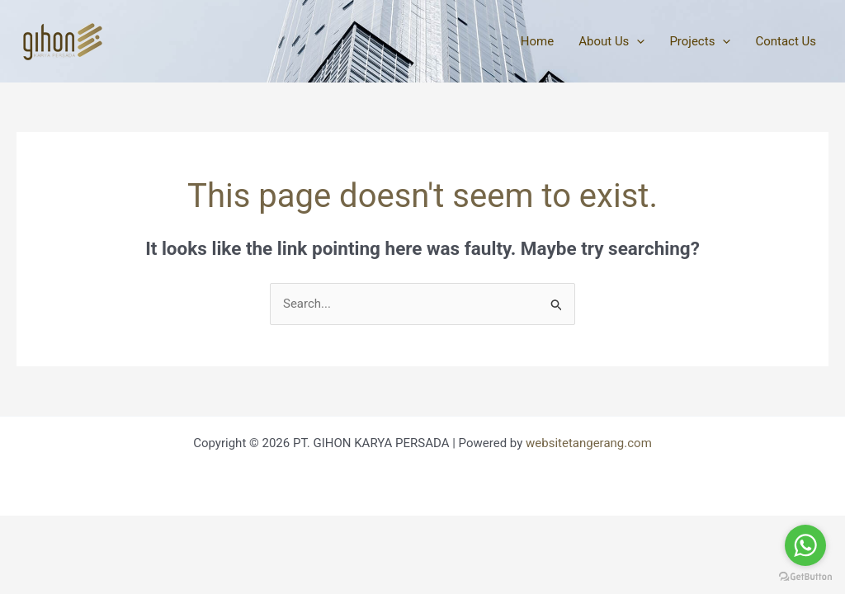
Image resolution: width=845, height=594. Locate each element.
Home (537, 41)
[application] (636, 41)
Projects (699, 41)
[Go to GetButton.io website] (805, 577)
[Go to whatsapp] (805, 545)
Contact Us (785, 41)
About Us (611, 41)
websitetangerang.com (589, 443)
